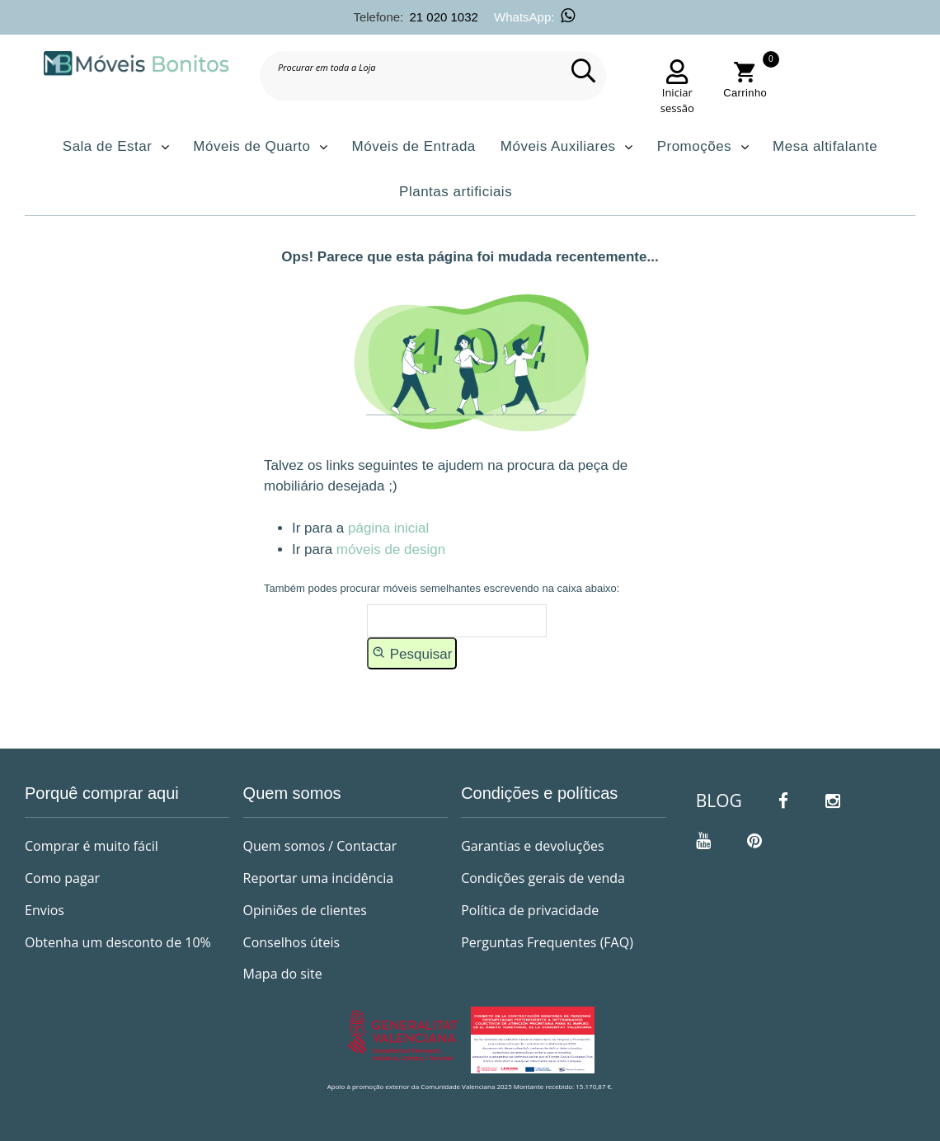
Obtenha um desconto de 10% (118, 942)
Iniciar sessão (677, 100)
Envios (44, 910)
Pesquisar (412, 653)
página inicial (388, 528)
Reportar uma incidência (318, 878)
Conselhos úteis (292, 942)
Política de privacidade (530, 910)
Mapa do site (282, 974)
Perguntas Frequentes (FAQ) (547, 942)
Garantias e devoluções (532, 846)
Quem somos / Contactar (320, 846)
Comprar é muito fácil (91, 846)
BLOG (719, 800)
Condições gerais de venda (543, 878)
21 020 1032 (443, 17)
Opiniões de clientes (305, 910)
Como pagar (62, 878)
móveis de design (390, 549)
